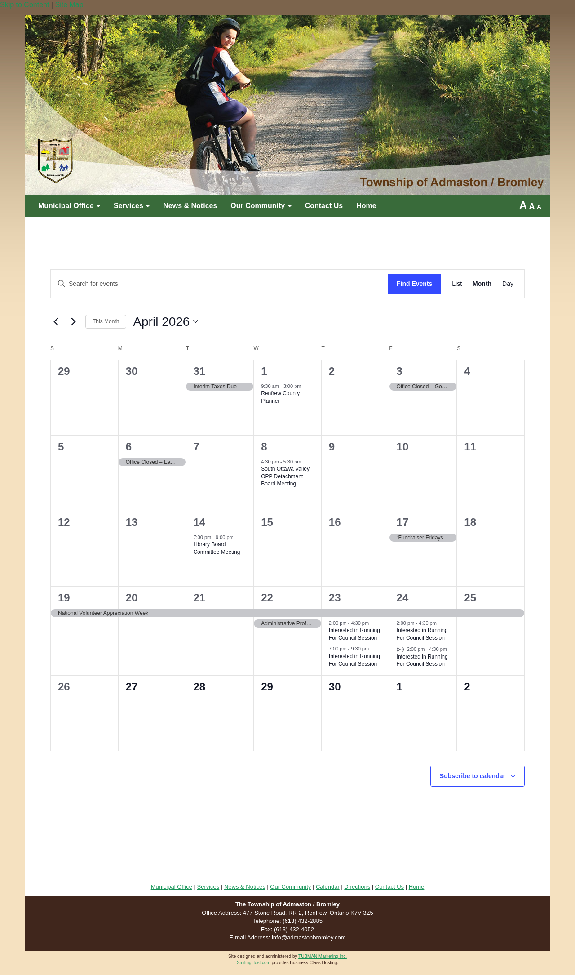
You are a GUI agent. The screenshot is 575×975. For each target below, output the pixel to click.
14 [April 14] (199, 522)
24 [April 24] (403, 598)
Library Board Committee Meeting (216, 548)
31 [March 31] (199, 371)
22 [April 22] (267, 598)
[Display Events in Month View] (482, 284)
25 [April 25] (470, 598)
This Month (106, 321)
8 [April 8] (264, 447)
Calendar (328, 886)
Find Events (414, 283)
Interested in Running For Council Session (354, 634)
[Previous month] (55, 321)
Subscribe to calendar (472, 775)
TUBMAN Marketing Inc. (322, 956)
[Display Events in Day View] (507, 284)
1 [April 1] (264, 371)
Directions (357, 886)
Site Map (69, 5)
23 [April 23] (335, 598)
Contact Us (324, 205)
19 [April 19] (64, 598)
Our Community (260, 205)
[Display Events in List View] (457, 284)
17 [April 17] (403, 522)
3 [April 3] (399, 371)
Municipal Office (69, 205)
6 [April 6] (129, 447)
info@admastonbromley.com (309, 937)
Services (132, 205)
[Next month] (73, 321)
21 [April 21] (199, 598)
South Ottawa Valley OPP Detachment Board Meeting (285, 476)
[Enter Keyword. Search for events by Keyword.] (219, 284)
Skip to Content (24, 5)
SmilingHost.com (253, 962)
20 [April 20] (132, 598)
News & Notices (190, 205)
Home (366, 205)
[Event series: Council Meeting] (306, 462)
